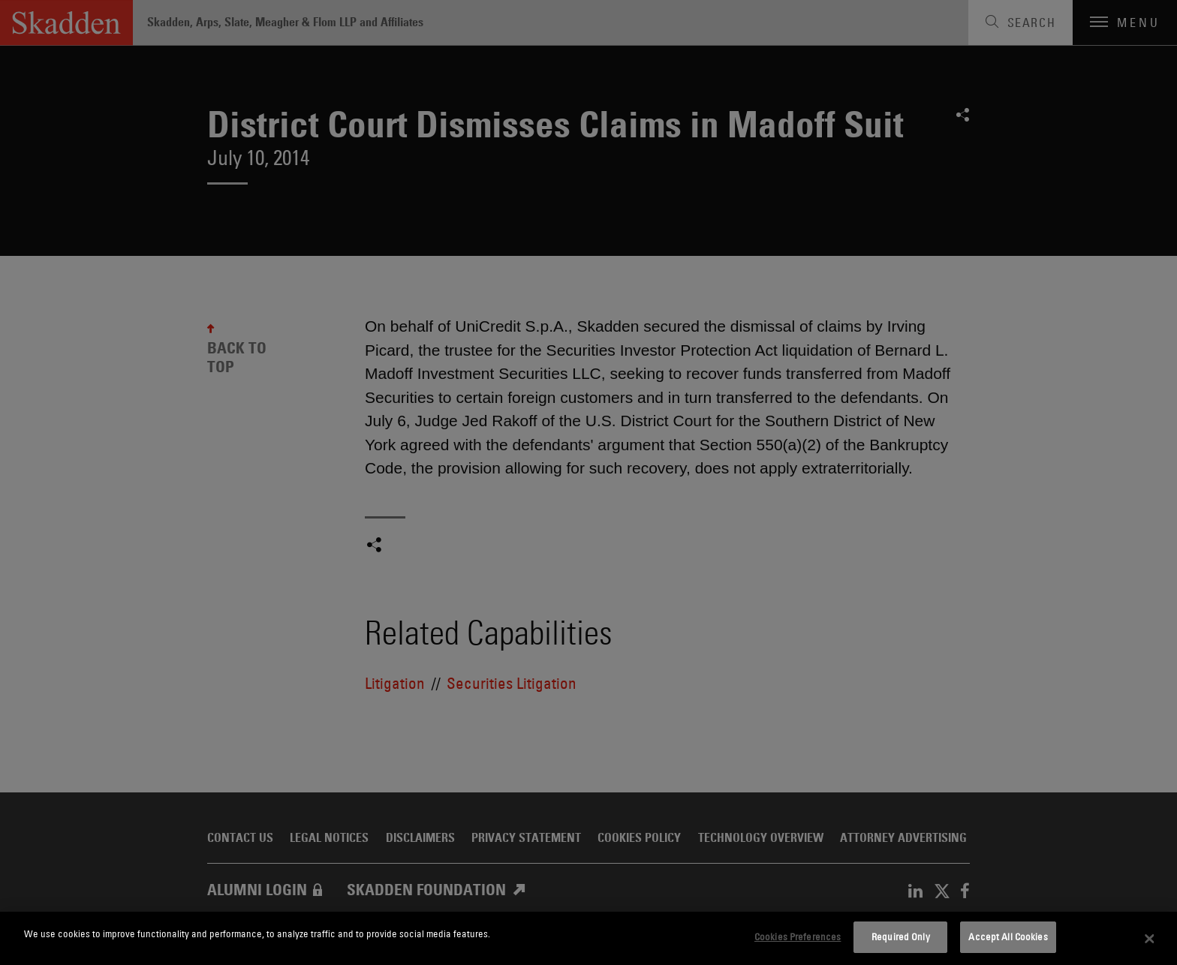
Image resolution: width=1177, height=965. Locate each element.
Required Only (900, 936)
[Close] (1149, 938)
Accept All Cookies (1007, 936)
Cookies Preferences (797, 936)
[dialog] (588, 938)
